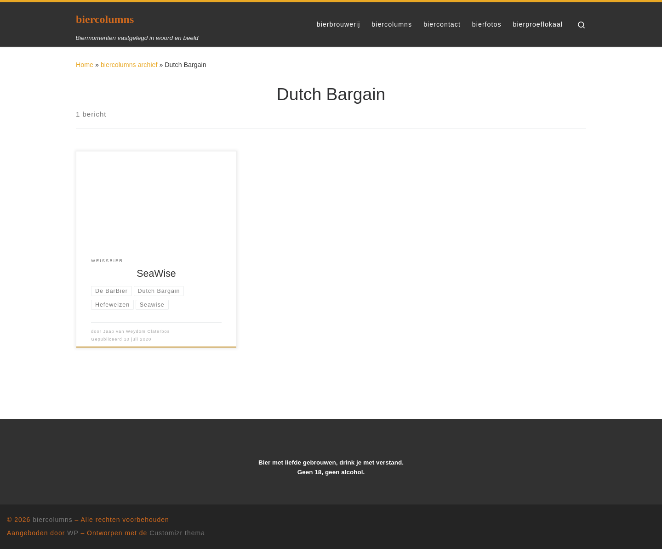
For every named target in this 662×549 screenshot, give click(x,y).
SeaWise (156, 273)
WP (72, 533)
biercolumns (52, 519)
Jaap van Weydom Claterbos (136, 331)
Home (84, 64)
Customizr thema (177, 533)
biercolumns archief (129, 64)
